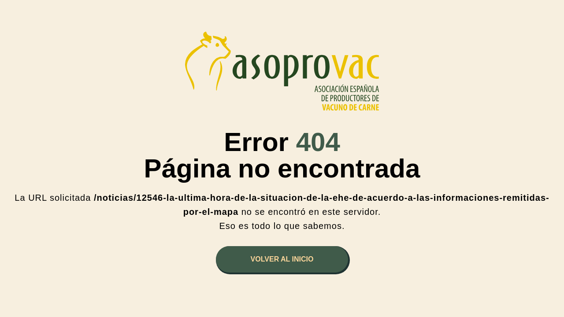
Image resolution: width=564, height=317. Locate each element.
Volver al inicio (282, 259)
